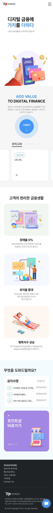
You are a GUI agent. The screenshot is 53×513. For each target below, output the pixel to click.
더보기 (40, 381)
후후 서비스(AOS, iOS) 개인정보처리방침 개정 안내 (19, 401)
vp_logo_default (9, 4)
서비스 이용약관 (10, 475)
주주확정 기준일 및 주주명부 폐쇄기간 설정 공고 (21, 388)
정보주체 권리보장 (10, 468)
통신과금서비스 (9, 472)
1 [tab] (9, 416)
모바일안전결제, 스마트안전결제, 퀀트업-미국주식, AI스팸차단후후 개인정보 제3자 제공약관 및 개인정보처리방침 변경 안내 (20, 394)
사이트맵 (7, 478)
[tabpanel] (26, 431)
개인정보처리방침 (10, 465)
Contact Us (9, 482)
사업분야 (26, 125)
